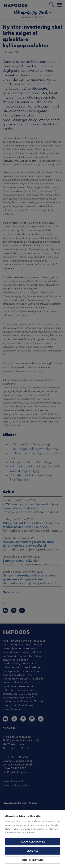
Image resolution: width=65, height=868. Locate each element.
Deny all (32, 851)
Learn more (28, 832)
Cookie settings (32, 860)
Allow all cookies (32, 841)
